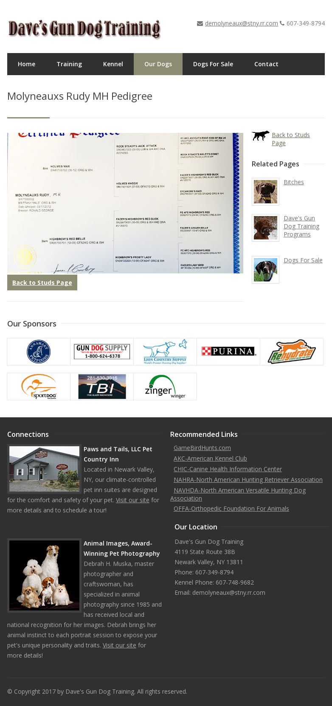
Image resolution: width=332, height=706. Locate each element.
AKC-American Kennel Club (210, 458)
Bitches (294, 182)
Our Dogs (158, 64)
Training (69, 64)
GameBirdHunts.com (202, 448)
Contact (266, 64)
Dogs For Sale (213, 64)
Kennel (113, 64)
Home (26, 64)
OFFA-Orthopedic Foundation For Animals (231, 508)
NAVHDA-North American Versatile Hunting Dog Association (238, 494)
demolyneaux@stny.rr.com (241, 23)
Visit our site (132, 500)
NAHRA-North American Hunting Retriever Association (248, 479)
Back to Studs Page (42, 282)
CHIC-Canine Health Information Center (228, 469)
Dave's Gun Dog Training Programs (301, 226)
